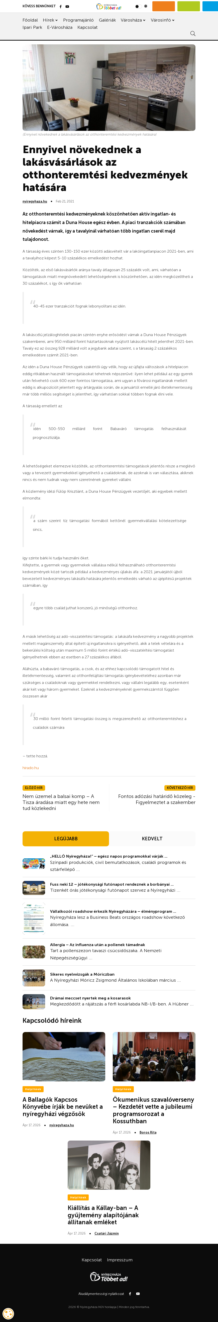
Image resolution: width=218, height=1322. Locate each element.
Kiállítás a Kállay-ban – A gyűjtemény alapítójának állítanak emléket (103, 1215)
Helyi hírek (33, 1089)
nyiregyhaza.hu (35, 201)
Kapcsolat (87, 27)
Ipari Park (32, 27)
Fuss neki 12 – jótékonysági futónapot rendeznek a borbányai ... (112, 884)
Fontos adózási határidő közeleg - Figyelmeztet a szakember (156, 799)
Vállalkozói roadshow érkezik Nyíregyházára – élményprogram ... (113, 911)
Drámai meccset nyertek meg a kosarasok (90, 998)
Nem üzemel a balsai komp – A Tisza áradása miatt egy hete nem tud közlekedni (61, 802)
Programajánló (78, 20)
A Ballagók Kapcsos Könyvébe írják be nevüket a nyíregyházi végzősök (63, 1107)
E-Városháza (59, 27)
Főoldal (30, 20)
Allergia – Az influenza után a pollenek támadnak (97, 944)
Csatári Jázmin (106, 1233)
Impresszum (120, 1260)
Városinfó (161, 20)
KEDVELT (152, 839)
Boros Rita (148, 1132)
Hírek (48, 20)
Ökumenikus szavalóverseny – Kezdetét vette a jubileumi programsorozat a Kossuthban (153, 1110)
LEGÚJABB (66, 839)
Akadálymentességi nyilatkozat (101, 1294)
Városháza (131, 20)
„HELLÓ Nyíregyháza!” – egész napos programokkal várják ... (108, 856)
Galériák (107, 20)
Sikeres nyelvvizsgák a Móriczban (82, 974)
